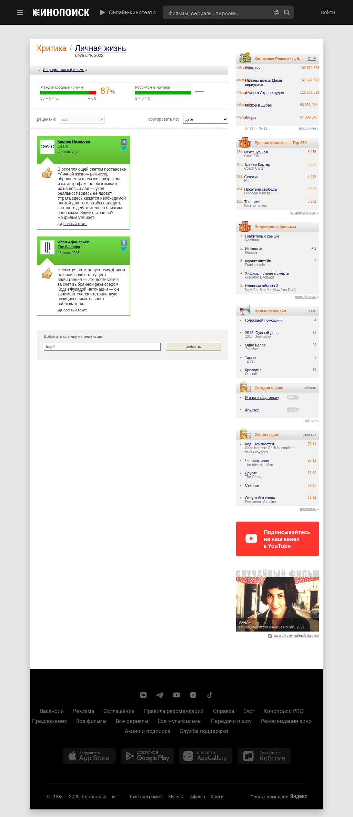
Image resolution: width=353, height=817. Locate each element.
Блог (249, 710)
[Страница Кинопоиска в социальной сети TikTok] (209, 695)
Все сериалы (132, 720)
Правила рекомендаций (174, 710)
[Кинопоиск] (61, 12)
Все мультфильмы (180, 720)
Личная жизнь (100, 48)
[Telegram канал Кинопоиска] (160, 695)
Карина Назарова (74, 141)
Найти (286, 12)
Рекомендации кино (286, 720)
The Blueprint (69, 247)
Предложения (49, 720)
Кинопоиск (94, 795)
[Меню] (20, 12)
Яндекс (298, 796)
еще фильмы (305, 297)
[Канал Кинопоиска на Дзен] (193, 695)
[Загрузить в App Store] (89, 756)
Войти (328, 12)
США (311, 59)
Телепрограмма (146, 795)
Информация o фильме (63, 70)
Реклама (83, 710)
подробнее (307, 128)
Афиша (197, 795)
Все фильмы (91, 720)
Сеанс (63, 146)
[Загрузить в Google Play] (147, 756)
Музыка (176, 795)
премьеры (308, 509)
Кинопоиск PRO (284, 710)
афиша (310, 420)
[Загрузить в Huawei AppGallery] (205, 756)
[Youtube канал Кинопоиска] (176, 695)
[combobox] (216, 12)
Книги (217, 795)
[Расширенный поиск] (276, 12)
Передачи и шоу (231, 720)
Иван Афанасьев (74, 242)
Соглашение (119, 710)
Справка (223, 710)
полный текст (72, 224)
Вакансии (52, 710)
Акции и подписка (147, 730)
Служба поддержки (204, 730)
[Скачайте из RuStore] (264, 756)
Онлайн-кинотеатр (127, 12)
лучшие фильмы (303, 212)
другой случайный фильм (293, 635)
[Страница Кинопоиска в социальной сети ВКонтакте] (143, 695)
